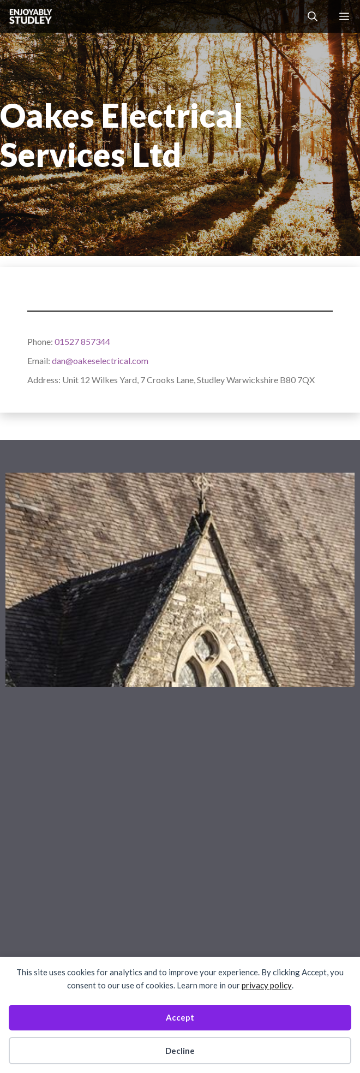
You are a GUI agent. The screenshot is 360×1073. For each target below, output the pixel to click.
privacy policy (267, 985)
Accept (180, 1017)
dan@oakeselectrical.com (100, 360)
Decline (180, 1051)
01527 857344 (82, 341)
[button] (312, 16)
